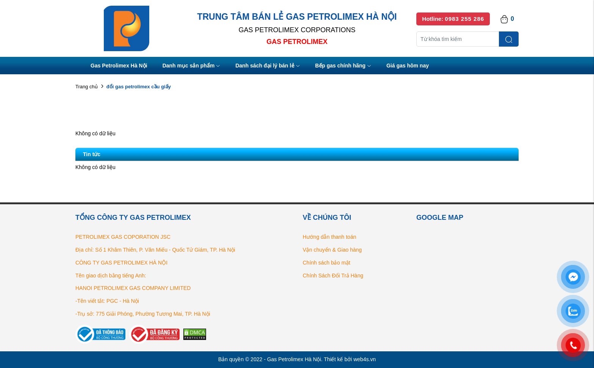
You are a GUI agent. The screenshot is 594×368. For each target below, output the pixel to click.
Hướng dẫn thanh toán (329, 237)
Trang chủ (86, 86)
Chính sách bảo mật (326, 263)
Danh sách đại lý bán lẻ (267, 66)
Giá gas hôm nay (407, 66)
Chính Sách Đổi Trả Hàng (333, 275)
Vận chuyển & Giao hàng (332, 250)
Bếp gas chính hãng (343, 66)
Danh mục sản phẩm (191, 66)
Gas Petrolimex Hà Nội (119, 66)
